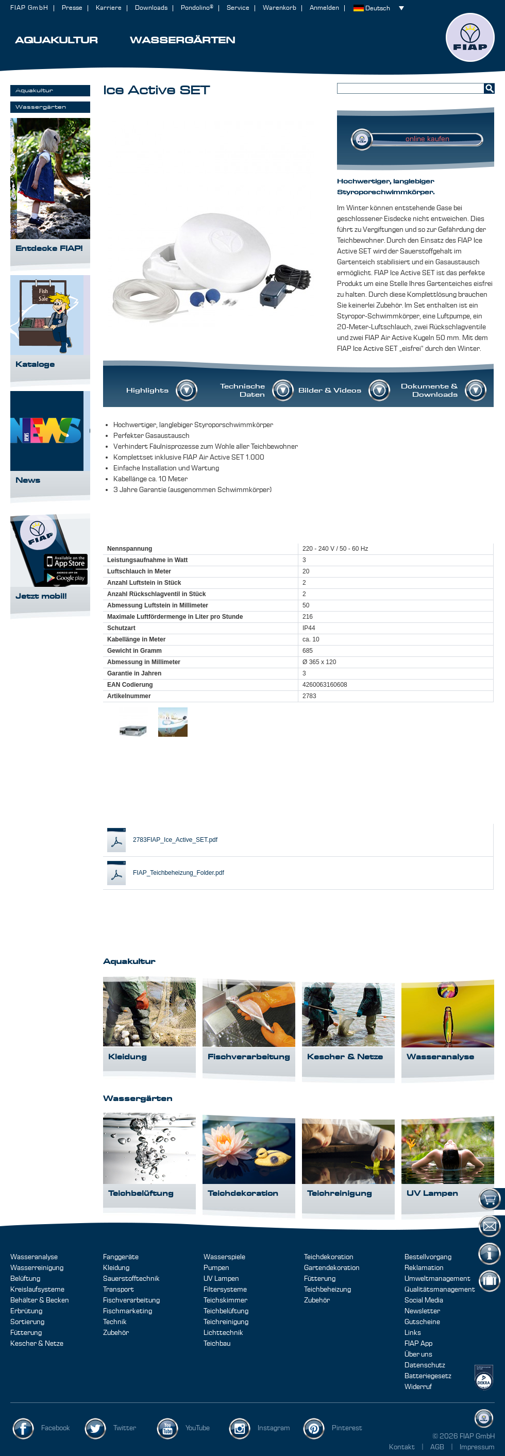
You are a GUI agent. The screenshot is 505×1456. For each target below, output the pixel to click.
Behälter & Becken (39, 1300)
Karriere (109, 8)
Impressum (477, 1447)
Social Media (424, 1300)
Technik (115, 1322)
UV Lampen (221, 1279)
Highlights (147, 390)
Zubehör (116, 1333)
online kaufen (427, 139)
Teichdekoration (329, 1257)
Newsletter (422, 1311)
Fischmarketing (127, 1311)
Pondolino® (197, 8)
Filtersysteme (225, 1289)
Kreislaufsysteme (37, 1289)
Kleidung (116, 1268)
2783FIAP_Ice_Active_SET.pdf (175, 839)
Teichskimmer (225, 1300)
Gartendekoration (332, 1268)
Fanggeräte (121, 1257)
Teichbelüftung (226, 1311)
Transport (118, 1289)
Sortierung (27, 1322)
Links (413, 1333)
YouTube (198, 1428)
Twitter (124, 1428)
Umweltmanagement (437, 1279)
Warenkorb (279, 8)
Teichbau (217, 1344)
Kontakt (402, 1447)
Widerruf (418, 1387)
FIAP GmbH (29, 8)
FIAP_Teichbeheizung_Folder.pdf (178, 872)
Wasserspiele (224, 1257)
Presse (72, 8)
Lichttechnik (223, 1333)
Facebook (55, 1428)
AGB (438, 1447)
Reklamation (424, 1268)
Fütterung (26, 1333)
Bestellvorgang (428, 1257)
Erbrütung (26, 1311)
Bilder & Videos (329, 390)
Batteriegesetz (428, 1376)
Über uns (418, 1354)
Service (238, 8)
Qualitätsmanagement (440, 1289)
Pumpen (216, 1268)
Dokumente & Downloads (429, 390)
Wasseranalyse (34, 1257)
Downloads (151, 8)
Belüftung (25, 1279)
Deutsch (377, 8)
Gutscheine (422, 1322)
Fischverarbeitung (131, 1300)
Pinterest (347, 1428)
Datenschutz (425, 1365)
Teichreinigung (226, 1322)
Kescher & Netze (36, 1344)
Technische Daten (242, 390)
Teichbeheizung (327, 1289)
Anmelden (324, 8)
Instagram (274, 1428)
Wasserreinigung (36, 1268)
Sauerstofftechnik (131, 1279)
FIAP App (418, 1344)
